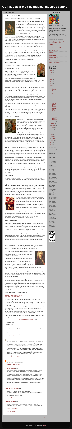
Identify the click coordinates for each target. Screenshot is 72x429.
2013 (51, 74)
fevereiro (53, 138)
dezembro (53, 86)
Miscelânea (51, 52)
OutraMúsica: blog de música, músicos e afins (34, 6)
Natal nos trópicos (53, 98)
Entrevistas (51, 44)
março (52, 136)
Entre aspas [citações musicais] (55, 46)
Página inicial (25, 417)
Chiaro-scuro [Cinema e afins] (55, 62)
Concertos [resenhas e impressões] (56, 41)
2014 (51, 72)
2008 (51, 83)
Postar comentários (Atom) (14, 419)
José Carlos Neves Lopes (12, 388)
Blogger (44, 425)
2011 (51, 77)
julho (52, 129)
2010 (51, 79)
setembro (53, 125)
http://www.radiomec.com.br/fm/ (12, 296)
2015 (51, 70)
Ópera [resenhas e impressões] (55, 59)
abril (52, 134)
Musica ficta (51, 53)
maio (52, 132)
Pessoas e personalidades (54, 60)
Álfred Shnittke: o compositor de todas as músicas (54, 117)
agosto (52, 127)
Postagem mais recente (12, 417)
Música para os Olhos (53, 57)
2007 (51, 85)
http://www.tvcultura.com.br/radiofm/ (13, 295)
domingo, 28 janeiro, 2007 (12, 408)
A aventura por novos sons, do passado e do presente (53, 103)
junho (52, 131)
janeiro (52, 140)
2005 (51, 144)
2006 (51, 142)
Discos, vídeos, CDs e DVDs (55, 42)
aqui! (55, 227)
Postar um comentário (11, 411)
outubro (53, 123)
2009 (51, 81)
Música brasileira (52, 55)
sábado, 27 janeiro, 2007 (12, 397)
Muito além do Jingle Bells (53, 95)
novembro (53, 121)
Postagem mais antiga (38, 417)
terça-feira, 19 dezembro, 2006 (13, 356)
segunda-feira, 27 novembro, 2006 (14, 335)
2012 (51, 76)
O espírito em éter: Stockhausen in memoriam (54, 111)
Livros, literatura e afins (53, 50)
